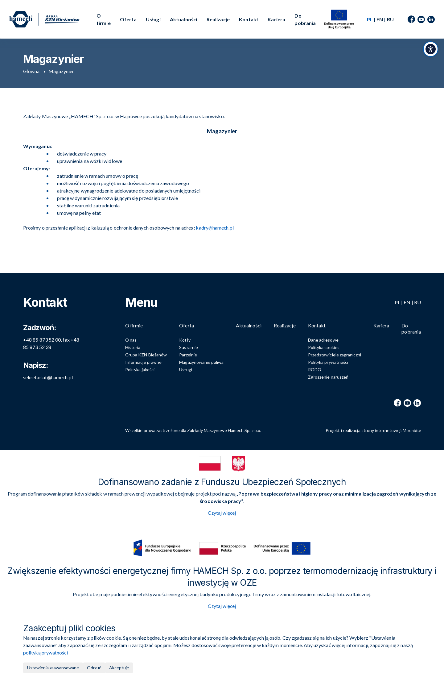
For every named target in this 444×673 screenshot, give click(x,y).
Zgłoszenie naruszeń (328, 377)
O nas (131, 340)
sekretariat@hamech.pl (48, 376)
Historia (133, 347)
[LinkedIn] (431, 19)
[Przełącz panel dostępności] (430, 51)
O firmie (104, 19)
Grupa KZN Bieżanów (146, 354)
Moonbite (411, 430)
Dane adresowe (323, 340)
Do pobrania (305, 19)
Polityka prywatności (328, 362)
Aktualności (183, 19)
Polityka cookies (323, 347)
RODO (314, 369)
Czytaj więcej (222, 513)
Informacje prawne (143, 362)
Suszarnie (188, 347)
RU (390, 19)
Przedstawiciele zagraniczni (334, 354)
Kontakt (248, 19)
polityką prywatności (45, 652)
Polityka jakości (139, 369)
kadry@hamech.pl (215, 228)
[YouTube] (421, 19)
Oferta (128, 19)
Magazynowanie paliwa (201, 362)
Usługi (153, 19)
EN (379, 19)
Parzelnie (188, 354)
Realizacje (218, 19)
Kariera (276, 19)
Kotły (184, 340)
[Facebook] (411, 19)
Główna (31, 71)
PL (397, 301)
